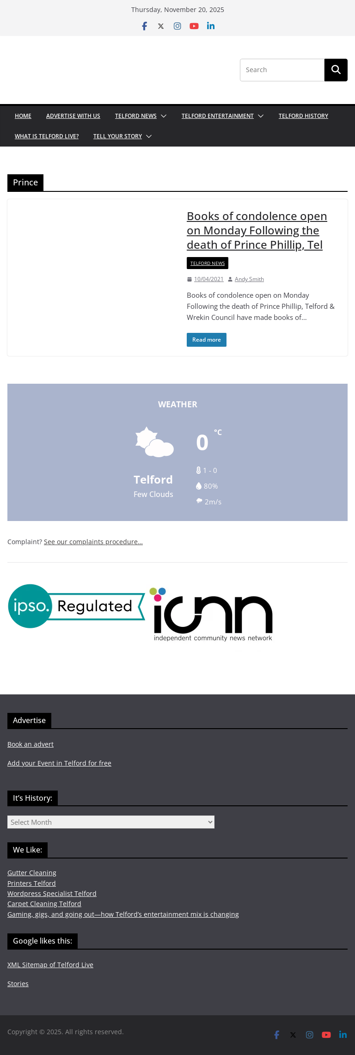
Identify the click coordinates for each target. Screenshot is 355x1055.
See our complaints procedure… (93, 541)
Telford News (136, 116)
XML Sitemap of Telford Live (50, 964)
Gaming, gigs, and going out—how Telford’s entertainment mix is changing (123, 914)
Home (23, 116)
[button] (162, 116)
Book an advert (30, 744)
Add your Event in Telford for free (59, 763)
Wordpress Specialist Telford (52, 893)
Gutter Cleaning (31, 872)
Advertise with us (73, 116)
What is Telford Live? (47, 136)
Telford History (303, 116)
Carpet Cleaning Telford (44, 903)
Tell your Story (117, 136)
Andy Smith (249, 279)
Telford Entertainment (218, 116)
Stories (18, 983)
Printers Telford (31, 883)
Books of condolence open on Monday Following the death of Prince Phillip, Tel (257, 230)
